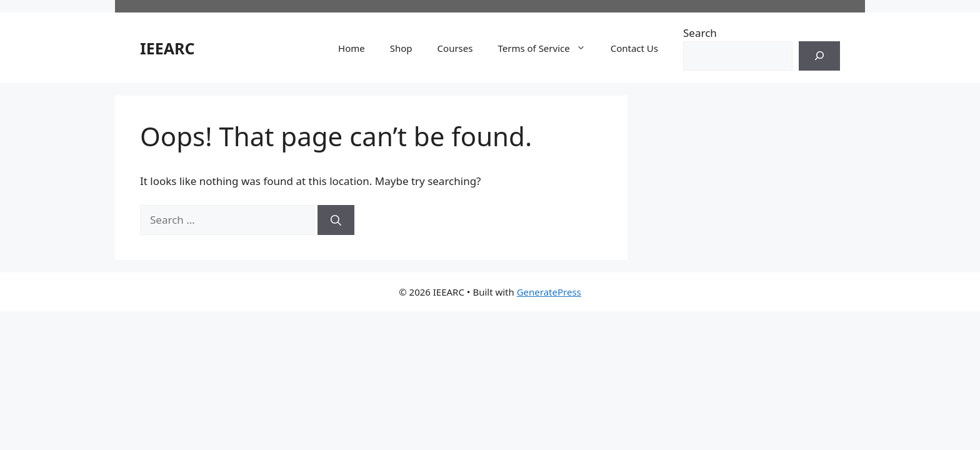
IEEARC (167, 48)
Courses (455, 48)
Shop (401, 48)
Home (351, 48)
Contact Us (634, 48)
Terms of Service (548, 48)
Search (700, 33)
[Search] (819, 56)
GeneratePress (549, 292)
